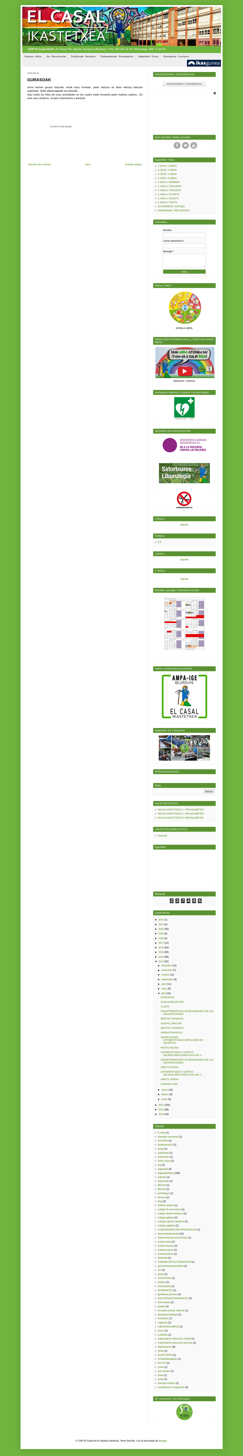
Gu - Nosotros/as (56, 56)
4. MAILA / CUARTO (168, 194)
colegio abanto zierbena (170, 1213)
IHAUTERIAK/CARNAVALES (173, 1298)
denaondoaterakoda (168, 1233)
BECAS (162, 1185)
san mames (164, 1371)
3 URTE (165, 1006)
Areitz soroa (164, 1160)
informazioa (164, 1302)
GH (159, 1270)
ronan (161, 1367)
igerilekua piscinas (167, 1294)
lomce (161, 1330)
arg (159, 1165)
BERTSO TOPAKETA (172, 1018)
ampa (161, 1148)
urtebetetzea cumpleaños (171, 1387)
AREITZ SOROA (169, 1067)
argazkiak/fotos (166, 1173)
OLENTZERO (165, 1355)
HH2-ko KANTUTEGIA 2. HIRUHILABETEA (181, 813)
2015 (161, 952)
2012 (161, 1105)
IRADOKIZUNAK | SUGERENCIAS (184, 84)
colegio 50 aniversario (169, 1209)
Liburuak (162, 835)
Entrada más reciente (39, 164)
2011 (161, 1109)
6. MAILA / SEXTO (167, 202)
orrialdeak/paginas (167, 1358)
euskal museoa (166, 1245)
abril (163, 993)
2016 (161, 947)
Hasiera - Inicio (33, 56)
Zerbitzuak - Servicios (83, 56)
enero (164, 1099)
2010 (161, 1114)
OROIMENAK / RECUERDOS (174, 210)
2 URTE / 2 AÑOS (167, 166)
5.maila (161, 1132)
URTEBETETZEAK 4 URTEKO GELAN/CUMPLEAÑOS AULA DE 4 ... (182, 1073)
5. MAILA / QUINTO (168, 198)
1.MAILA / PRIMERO (169, 182)
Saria (160, 1375)
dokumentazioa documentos (172, 1237)
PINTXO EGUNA (170, 1047)
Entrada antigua (133, 164)
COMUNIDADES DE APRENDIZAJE (177, 1229)
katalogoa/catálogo (168, 1314)
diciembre (166, 965)
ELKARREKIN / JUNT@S (171, 206)
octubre (165, 974)
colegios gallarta (166, 1225)
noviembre (167, 970)
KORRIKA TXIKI (169, 1084)
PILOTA (162, 1363)
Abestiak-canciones (168, 1136)
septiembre (167, 979)
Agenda (184, 524)
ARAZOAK (163, 1157)
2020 (161, 929)
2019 (161, 933)
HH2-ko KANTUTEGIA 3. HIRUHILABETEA (181, 817)
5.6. (160, 542)
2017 (161, 943)
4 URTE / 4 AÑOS (167, 174)
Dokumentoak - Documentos (117, 56)
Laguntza (163, 1322)
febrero (165, 1094)
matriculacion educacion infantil (174, 1338)
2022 (161, 919)
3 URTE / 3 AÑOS (167, 170)
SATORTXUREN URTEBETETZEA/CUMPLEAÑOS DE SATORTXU (182, 1040)
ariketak (162, 1177)
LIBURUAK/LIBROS (168, 1326)
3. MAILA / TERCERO (169, 190)
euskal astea (164, 1241)
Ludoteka (163, 1334)
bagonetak (163, 1181)
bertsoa (162, 1197)
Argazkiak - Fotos (148, 56)
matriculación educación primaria (175, 1342)
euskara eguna (166, 1249)
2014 (161, 956)
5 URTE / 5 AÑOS (167, 178)
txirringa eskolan (166, 1383)
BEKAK (162, 1189)
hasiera (162, 1282)
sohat (161, 1379)
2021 (161, 924)
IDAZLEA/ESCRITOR (172, 1002)
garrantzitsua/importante (170, 1266)
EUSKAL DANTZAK (171, 1023)
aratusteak (163, 1152)
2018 (161, 938)
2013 (161, 961)
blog (160, 1201)
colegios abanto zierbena (171, 1221)
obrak (161, 1351)
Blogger (163, 1440)
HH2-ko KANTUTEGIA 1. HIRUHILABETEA (181, 809)
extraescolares (165, 1254)
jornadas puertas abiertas (171, 1310)
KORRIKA (163, 1318)
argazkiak (163, 1169)
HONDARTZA (165, 1290)
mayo (164, 988)
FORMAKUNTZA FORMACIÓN (174, 1261)
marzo (165, 1089)
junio (164, 984)
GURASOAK (167, 997)
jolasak (161, 1306)
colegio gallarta (166, 1217)
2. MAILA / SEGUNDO (169, 186)
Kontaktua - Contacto (176, 56)
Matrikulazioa (165, 1346)
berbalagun (164, 1193)
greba (161, 1274)
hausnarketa (164, 1286)
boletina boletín (166, 1205)
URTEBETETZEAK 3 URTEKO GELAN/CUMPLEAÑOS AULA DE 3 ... (182, 1054)
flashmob (162, 1257)
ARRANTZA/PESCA (171, 1032)
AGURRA (163, 1140)
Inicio (88, 164)
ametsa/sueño (165, 1144)
